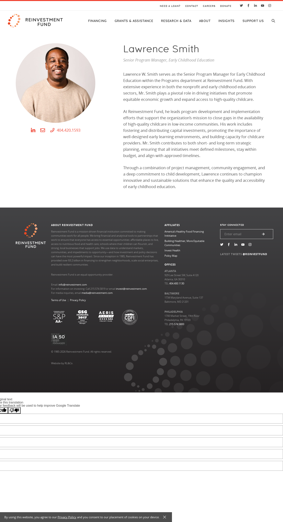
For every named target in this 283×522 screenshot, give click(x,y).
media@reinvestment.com (97, 293)
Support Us (253, 21)
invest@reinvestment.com (131, 288)
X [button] (164, 517)
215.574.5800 (176, 324)
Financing (97, 21)
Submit (263, 234)
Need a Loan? (170, 6)
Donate (226, 6)
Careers (209, 6)
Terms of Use (58, 300)
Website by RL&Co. (62, 363)
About (204, 21)
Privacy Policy (78, 300)
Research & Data (176, 21)
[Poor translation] (14, 410)
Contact (191, 6)
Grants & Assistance (134, 21)
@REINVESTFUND (255, 254)
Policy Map (170, 255)
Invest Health (172, 250)
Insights (226, 21)
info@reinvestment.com (73, 284)
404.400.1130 (176, 283)
